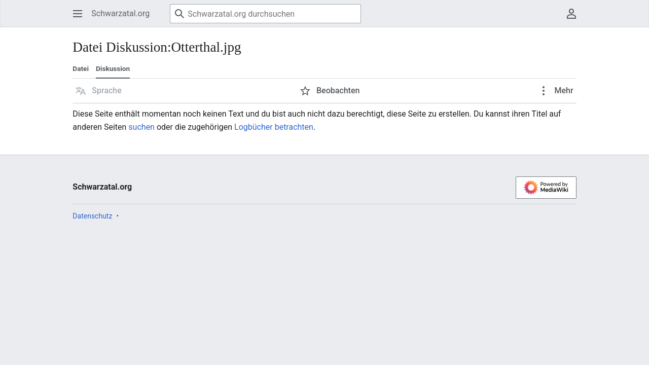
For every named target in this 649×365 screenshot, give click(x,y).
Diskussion (113, 68)
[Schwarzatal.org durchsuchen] (265, 14)
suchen (141, 127)
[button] (98, 91)
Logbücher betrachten (273, 127)
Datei (81, 68)
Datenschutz (92, 216)
